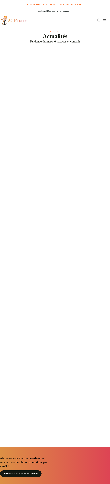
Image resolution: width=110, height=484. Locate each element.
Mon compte (52, 11)
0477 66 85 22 (50, 4)
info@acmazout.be (70, 4)
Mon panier (65, 11)
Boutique (42, 11)
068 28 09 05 (33, 4)
